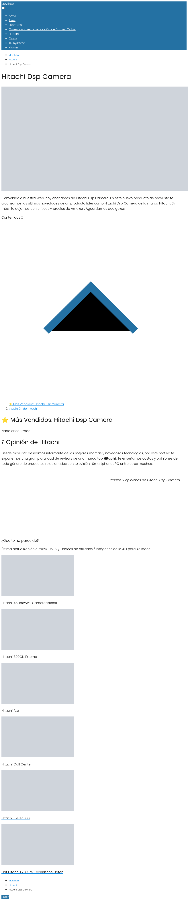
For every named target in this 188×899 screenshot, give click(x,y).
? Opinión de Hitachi (23, 409)
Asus (12, 20)
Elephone (15, 25)
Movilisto (7, 4)
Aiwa (12, 16)
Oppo (13, 38)
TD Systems (17, 43)
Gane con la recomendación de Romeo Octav (42, 29)
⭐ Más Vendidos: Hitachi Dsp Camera (36, 404)
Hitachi (14, 34)
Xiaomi (14, 47)
